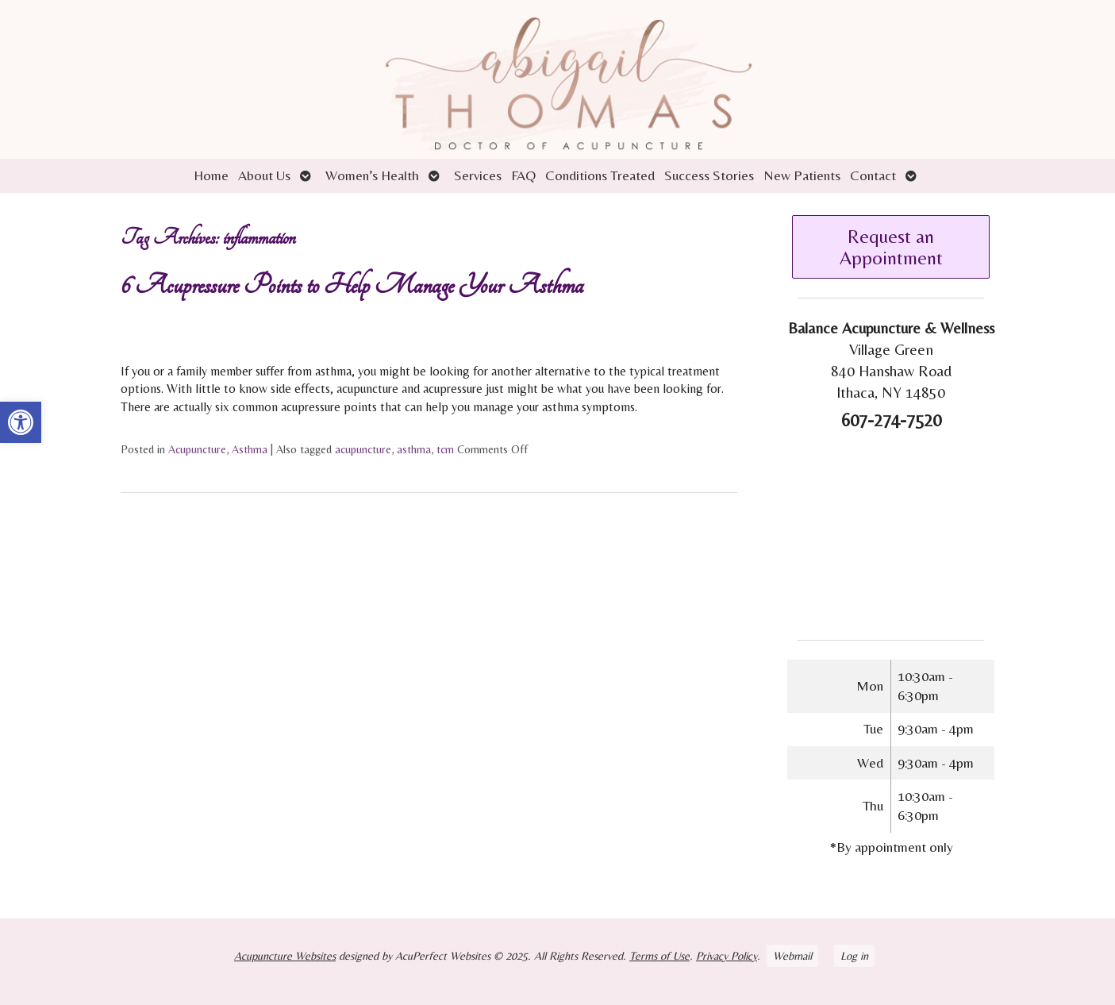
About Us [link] (264, 175)
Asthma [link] (249, 449)
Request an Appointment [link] (891, 246)
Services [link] (478, 175)
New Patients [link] (801, 175)
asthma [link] (414, 449)
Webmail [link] (792, 955)
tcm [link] (445, 449)
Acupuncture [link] (197, 449)
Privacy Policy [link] (726, 955)
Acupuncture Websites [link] (285, 955)
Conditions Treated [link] (600, 175)
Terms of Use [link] (659, 955)
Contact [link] (873, 175)
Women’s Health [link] (372, 175)
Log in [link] (854, 955)
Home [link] (211, 175)
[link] (20, 422)
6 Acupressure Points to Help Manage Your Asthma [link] (352, 285)
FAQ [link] (523, 175)
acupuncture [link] (363, 449)
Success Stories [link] (709, 175)
